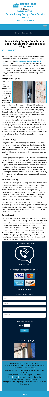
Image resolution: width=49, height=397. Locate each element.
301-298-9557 (24, 11)
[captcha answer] (27, 325)
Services (25, 33)
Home (17, 33)
